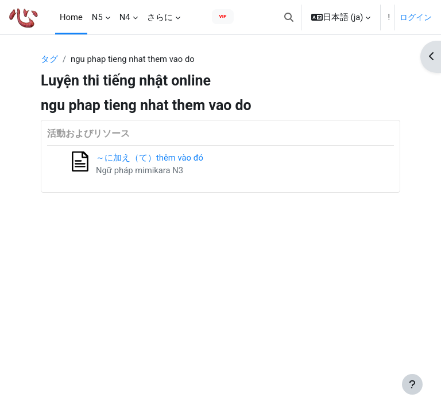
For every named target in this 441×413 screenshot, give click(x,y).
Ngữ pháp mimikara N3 (139, 170)
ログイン (416, 17)
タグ (49, 59)
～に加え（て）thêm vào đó (149, 158)
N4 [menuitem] (124, 17)
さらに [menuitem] (160, 17)
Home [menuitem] (71, 17)
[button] (289, 17)
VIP (223, 16)
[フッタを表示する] (412, 384)
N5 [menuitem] (97, 17)
